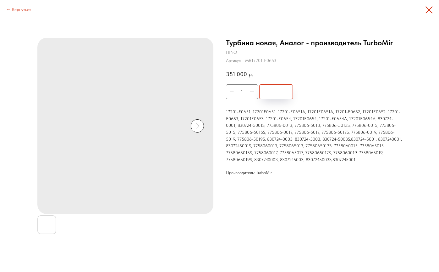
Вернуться (21, 9)
